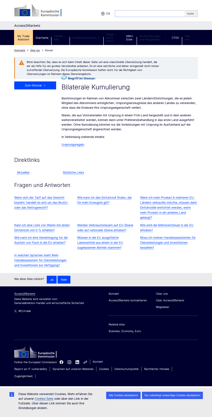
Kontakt (98, 361)
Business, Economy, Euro (125, 331)
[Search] (191, 13)
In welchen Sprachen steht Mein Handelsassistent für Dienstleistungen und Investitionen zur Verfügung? (40, 260)
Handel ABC (60, 37)
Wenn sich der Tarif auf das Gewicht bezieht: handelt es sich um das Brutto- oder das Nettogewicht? (41, 202)
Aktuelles (23, 172)
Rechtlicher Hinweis (156, 369)
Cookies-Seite (44, 398)
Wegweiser (162, 307)
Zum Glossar (33, 85)
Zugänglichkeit (23, 376)
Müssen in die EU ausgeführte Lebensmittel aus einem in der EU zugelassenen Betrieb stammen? (100, 242)
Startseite (42, 37)
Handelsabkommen (86, 37)
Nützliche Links (73, 172)
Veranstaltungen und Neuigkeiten (152, 37)
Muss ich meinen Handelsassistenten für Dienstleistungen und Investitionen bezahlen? (168, 242)
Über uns (190, 37)
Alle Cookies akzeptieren (123, 395)
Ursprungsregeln (72, 144)
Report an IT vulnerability (30, 369)
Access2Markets (24, 294)
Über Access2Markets (170, 300)
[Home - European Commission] (38, 353)
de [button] (105, 14)
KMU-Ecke (130, 37)
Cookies (104, 369)
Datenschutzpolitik (126, 369)
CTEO (175, 37)
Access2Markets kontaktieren (128, 300)
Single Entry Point (113, 38)
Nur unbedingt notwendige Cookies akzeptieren (172, 395)
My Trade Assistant (23, 37)
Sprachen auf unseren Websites (73, 369)
